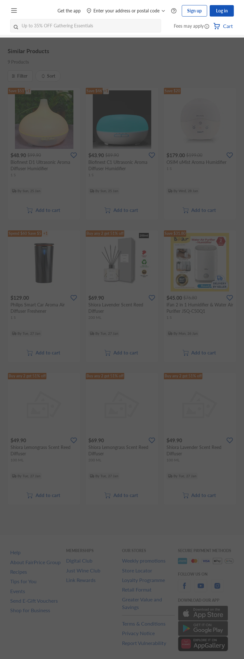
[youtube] (200, 589)
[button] (206, 27)
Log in (222, 10)
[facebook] (184, 589)
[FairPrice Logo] (37, 11)
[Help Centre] (174, 11)
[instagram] (217, 589)
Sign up (194, 10)
